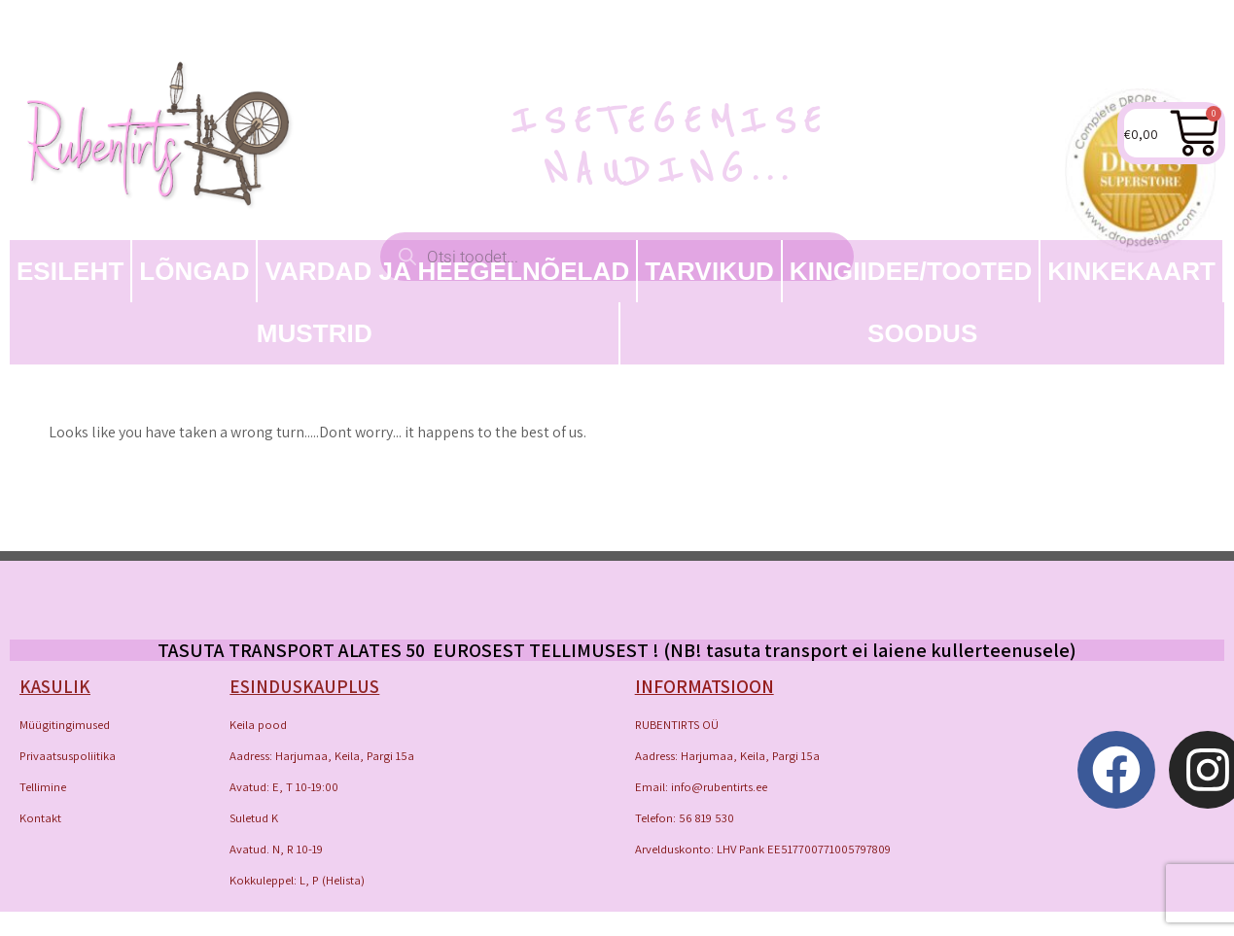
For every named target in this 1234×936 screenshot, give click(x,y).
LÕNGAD (194, 271)
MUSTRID (314, 333)
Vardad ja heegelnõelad (446, 271)
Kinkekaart (1131, 271)
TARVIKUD (709, 271)
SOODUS (922, 333)
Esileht (70, 271)
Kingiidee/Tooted (911, 271)
